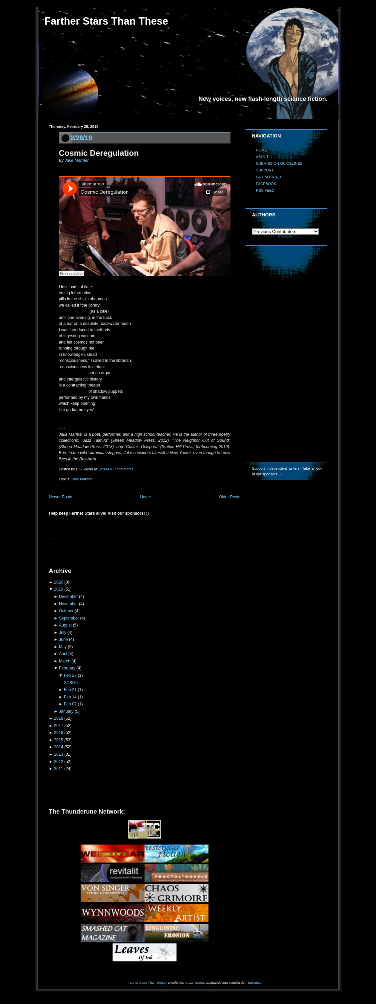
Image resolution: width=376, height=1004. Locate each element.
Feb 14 (70, 697)
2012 (58, 761)
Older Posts (229, 497)
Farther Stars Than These (106, 21)
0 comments (123, 469)
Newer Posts (60, 497)
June (63, 639)
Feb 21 (70, 689)
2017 (58, 725)
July (62, 632)
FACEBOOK (266, 184)
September (69, 618)
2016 (58, 732)
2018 (58, 718)
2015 (58, 740)
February (67, 668)
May (63, 646)
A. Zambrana (194, 982)
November (68, 604)
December (68, 596)
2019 (58, 589)
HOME (261, 150)
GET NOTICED (268, 177)
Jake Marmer (77, 160)
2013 (58, 754)
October (66, 611)
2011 (58, 768)
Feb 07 (70, 704)
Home (145, 497)
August (65, 625)
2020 (58, 582)
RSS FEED (265, 190)
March (64, 661)
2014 (58, 747)
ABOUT (262, 157)
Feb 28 (70, 675)
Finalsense (253, 982)
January (66, 711)
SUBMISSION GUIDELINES (279, 163)
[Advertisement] (127, 551)
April (63, 653)
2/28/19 (81, 137)
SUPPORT (265, 170)
